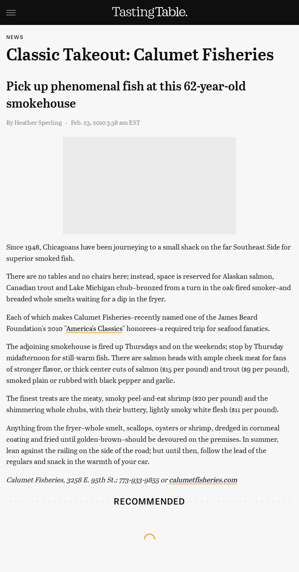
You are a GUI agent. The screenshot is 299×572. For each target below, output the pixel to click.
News (14, 36)
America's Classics (94, 328)
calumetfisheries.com (203, 479)
